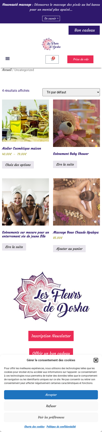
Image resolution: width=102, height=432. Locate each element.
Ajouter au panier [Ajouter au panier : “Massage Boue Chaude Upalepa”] (69, 249)
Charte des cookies (34, 426)
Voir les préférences (51, 417)
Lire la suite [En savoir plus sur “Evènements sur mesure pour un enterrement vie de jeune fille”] (14, 247)
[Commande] (71, 92)
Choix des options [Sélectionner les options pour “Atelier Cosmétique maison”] (18, 165)
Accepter (51, 395)
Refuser (51, 406)
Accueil (6, 70)
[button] (96, 360)
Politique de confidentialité (61, 426)
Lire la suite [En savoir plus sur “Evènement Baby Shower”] (65, 164)
